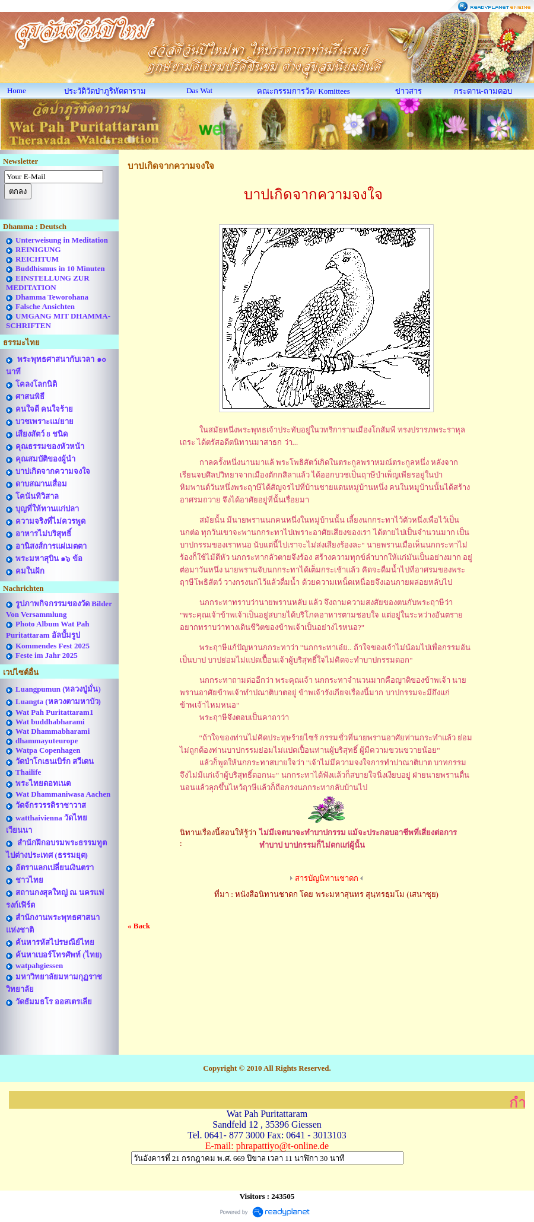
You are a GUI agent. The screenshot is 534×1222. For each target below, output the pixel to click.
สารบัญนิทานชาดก (326, 878)
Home (16, 90)
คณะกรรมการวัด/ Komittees (303, 91)
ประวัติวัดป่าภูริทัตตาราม (105, 91)
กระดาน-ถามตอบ (483, 91)
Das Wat (199, 90)
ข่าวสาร (408, 91)
